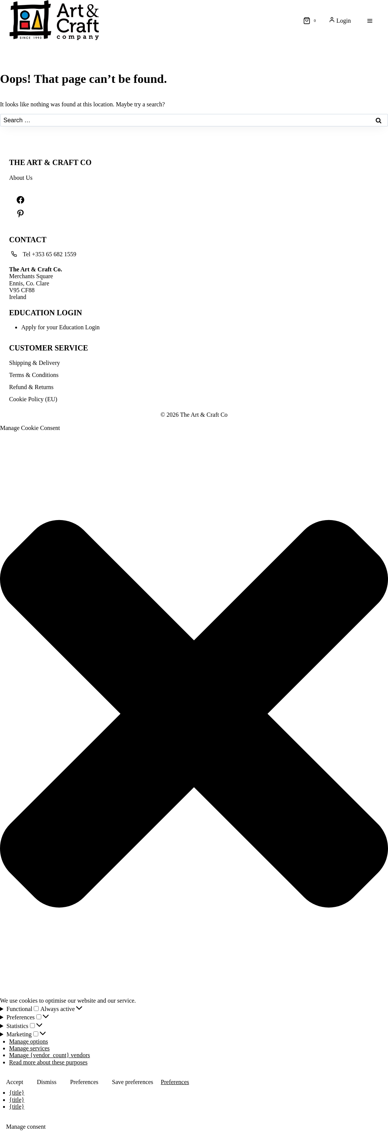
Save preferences (132, 1082)
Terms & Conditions (33, 375)
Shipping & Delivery (34, 363)
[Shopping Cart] (311, 21)
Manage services (29, 1048)
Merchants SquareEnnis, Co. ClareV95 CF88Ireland (35, 283)
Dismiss (46, 1082)
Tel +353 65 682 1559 (49, 254)
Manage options (28, 1041)
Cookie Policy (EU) (33, 399)
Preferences (84, 1082)
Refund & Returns (31, 387)
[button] (194, 714)
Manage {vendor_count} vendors (49, 1055)
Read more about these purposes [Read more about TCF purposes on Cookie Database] (48, 1062)
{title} (16, 1092)
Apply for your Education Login (60, 327)
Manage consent (25, 1126)
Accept (14, 1082)
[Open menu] (370, 21)
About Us (21, 177)
